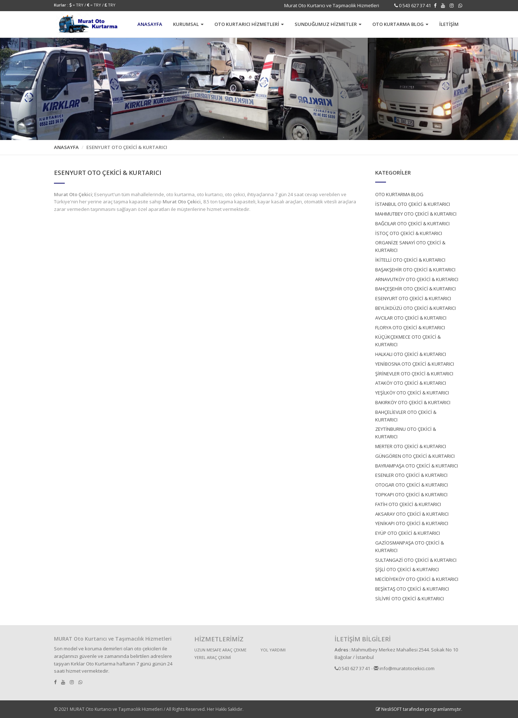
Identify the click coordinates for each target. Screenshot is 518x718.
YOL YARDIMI (273, 649)
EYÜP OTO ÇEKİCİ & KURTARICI (407, 533)
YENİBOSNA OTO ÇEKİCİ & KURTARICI (414, 364)
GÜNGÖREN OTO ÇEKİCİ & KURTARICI (415, 456)
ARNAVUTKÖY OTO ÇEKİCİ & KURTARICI (416, 279)
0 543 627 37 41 (414, 5)
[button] (188, 24)
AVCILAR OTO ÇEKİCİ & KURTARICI (410, 318)
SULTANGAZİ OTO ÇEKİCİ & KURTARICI (415, 560)
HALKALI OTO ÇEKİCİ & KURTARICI (410, 354)
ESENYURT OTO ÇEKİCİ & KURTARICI (413, 298)
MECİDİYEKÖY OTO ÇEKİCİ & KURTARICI (416, 579)
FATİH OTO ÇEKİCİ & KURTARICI (408, 504)
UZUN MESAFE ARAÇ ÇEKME (220, 649)
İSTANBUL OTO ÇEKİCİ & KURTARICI (412, 204)
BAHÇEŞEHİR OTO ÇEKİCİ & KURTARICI (415, 288)
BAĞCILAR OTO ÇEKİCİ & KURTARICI (412, 223)
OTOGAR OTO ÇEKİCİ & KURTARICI (411, 485)
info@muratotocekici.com (404, 668)
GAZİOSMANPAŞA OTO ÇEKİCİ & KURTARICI (409, 546)
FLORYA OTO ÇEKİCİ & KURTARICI (410, 327)
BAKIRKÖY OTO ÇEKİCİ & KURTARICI (412, 402)
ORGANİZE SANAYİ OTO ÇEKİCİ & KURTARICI (410, 246)
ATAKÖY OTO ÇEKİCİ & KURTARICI (410, 383)
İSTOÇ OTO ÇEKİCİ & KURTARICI (408, 233)
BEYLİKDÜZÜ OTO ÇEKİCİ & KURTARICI (415, 308)
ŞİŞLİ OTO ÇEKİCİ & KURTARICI (407, 569)
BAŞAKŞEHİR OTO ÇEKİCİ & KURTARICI (415, 269)
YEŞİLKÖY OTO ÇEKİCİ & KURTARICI (412, 392)
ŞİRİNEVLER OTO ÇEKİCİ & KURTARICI (414, 373)
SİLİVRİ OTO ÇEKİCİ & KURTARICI (409, 598)
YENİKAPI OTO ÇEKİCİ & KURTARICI (411, 523)
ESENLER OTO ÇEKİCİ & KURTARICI (411, 475)
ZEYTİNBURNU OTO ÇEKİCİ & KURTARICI (405, 433)
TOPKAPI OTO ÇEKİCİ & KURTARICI (411, 494)
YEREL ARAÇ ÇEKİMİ (212, 657)
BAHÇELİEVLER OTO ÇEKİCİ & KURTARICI (405, 416)
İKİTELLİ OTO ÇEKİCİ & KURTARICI (410, 260)
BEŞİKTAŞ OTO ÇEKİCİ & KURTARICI (412, 589)
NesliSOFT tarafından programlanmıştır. (419, 709)
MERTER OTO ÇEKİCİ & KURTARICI (410, 446)
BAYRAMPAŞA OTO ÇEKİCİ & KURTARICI (416, 465)
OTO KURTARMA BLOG (399, 194)
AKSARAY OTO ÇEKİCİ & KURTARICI (412, 514)
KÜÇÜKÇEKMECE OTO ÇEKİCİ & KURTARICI (408, 341)
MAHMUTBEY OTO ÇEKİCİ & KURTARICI (415, 214)
